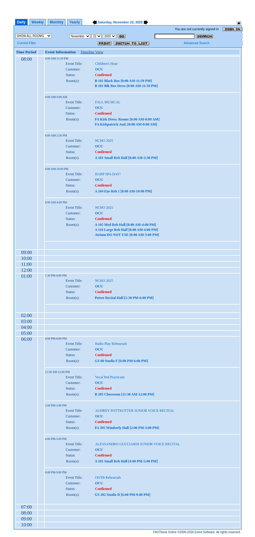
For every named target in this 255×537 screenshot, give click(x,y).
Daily (21, 22)
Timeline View (92, 52)
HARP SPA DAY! (108, 174)
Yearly (74, 22)
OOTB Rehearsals (108, 477)
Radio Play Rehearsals (111, 344)
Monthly (56, 22)
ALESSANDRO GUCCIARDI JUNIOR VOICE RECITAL (137, 444)
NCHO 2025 (104, 141)
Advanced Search (196, 43)
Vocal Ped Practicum (110, 377)
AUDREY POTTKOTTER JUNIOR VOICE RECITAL (134, 411)
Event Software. (205, 532)
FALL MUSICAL (108, 102)
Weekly (38, 22)
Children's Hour (106, 64)
